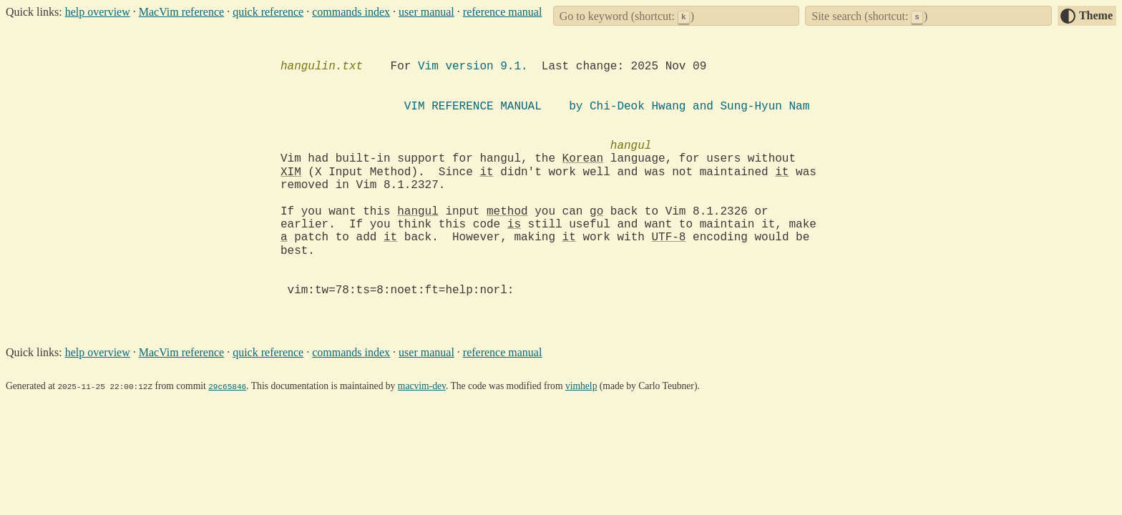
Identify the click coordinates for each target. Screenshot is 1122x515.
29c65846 (227, 386)
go (596, 212)
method (507, 212)
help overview (97, 12)
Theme (1096, 15)
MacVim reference (181, 12)
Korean (583, 159)
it (486, 172)
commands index (351, 12)
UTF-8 (668, 237)
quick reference (268, 12)
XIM (290, 172)
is (514, 224)
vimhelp (581, 386)
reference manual (502, 12)
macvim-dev (422, 386)
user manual (426, 12)
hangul (418, 212)
